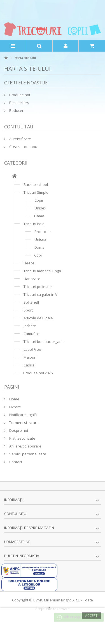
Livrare (14, 406)
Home (13, 399)
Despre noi (18, 430)
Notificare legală (22, 414)
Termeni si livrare (23, 422)
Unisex (40, 208)
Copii (38, 200)
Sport (28, 310)
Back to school (36, 184)
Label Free (32, 349)
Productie (42, 231)
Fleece (29, 263)
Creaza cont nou (22, 146)
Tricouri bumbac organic (44, 341)
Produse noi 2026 (38, 372)
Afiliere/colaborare (24, 446)
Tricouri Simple (36, 192)
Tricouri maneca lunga (42, 270)
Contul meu (15, 513)
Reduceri (16, 110)
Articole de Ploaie (38, 317)
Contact (15, 461)
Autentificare (19, 138)
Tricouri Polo (34, 223)
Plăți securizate (21, 438)
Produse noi (19, 94)
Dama (39, 215)
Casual (29, 365)
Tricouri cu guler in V (40, 294)
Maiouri (30, 357)
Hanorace (32, 278)
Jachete (30, 325)
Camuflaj (31, 333)
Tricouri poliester (38, 286)
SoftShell (31, 302)
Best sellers (18, 102)
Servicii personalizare (27, 453)
